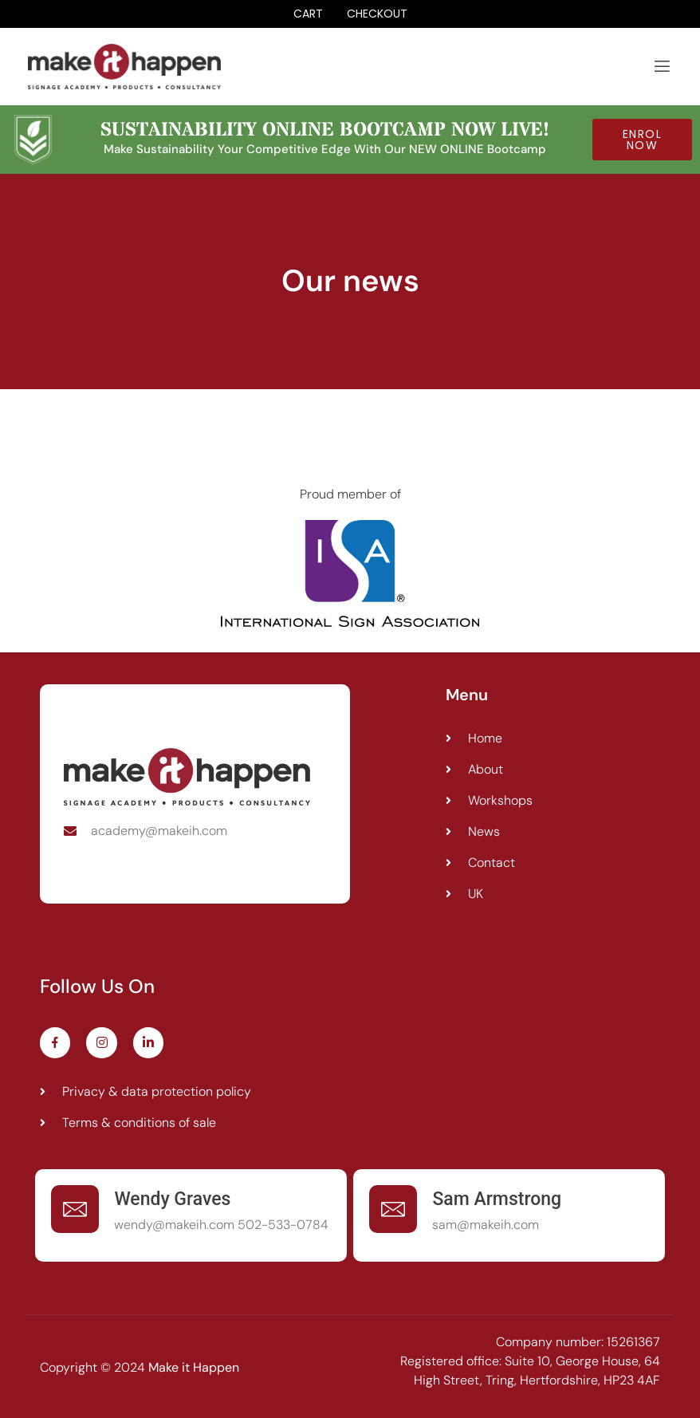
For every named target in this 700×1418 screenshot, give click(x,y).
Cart (308, 14)
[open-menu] (662, 67)
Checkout (377, 14)
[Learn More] (191, 1216)
